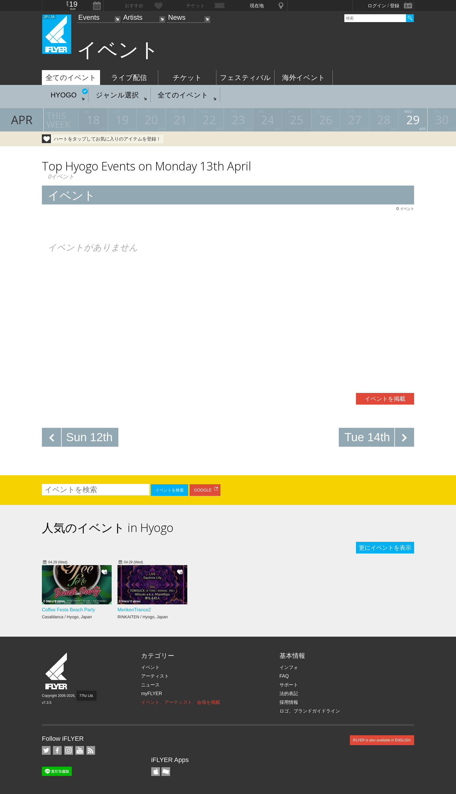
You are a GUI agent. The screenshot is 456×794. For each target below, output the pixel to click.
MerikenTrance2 (134, 609)
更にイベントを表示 (385, 547)
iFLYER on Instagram (68, 750)
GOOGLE (203, 490)
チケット (187, 77)
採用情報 (288, 702)
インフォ (288, 667)
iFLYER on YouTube (79, 750)
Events (88, 17)
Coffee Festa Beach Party (68, 609)
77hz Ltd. (86, 696)
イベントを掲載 (385, 399)
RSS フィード (90, 750)
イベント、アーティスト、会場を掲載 (180, 702)
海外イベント (303, 77)
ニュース (150, 684)
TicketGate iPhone (165, 771)
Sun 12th (89, 437)
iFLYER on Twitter (46, 750)
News (177, 17)
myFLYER (151, 693)
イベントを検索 (169, 490)
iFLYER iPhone (155, 771)
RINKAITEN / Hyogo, (142, 617)
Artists (132, 17)
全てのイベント (71, 77)
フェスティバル (245, 77)
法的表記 (288, 693)
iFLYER (56, 671)
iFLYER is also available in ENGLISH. (382, 740)
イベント (150, 667)
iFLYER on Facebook (57, 750)
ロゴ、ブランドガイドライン (309, 710)
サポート (288, 684)
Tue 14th (367, 437)
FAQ (284, 676)
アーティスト (155, 676)
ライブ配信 (129, 77)
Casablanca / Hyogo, (67, 617)
